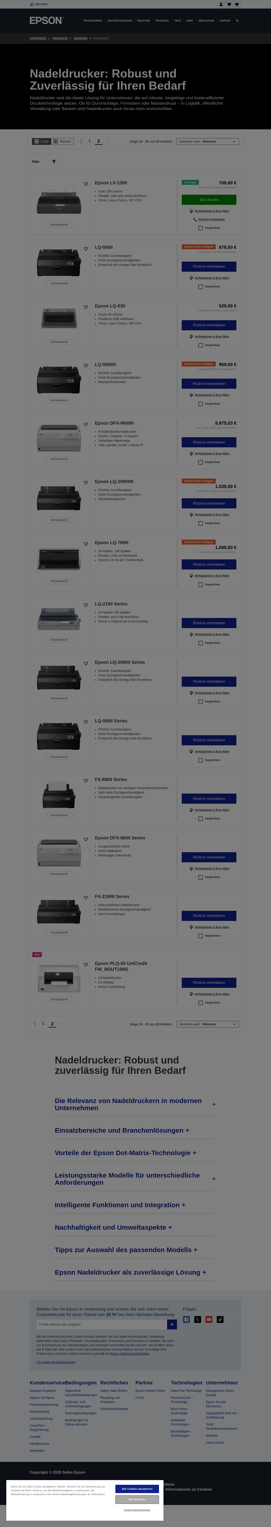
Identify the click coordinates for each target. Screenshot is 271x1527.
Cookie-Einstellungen (137, 1510)
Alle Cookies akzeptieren (137, 1488)
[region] (84, 1500)
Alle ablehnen (137, 1499)
